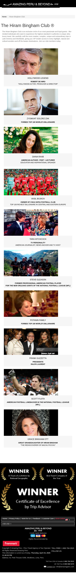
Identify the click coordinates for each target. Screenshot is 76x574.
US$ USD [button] (6, 524)
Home (4, 17)
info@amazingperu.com (65, 567)
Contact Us (49, 567)
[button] (37, 519)
